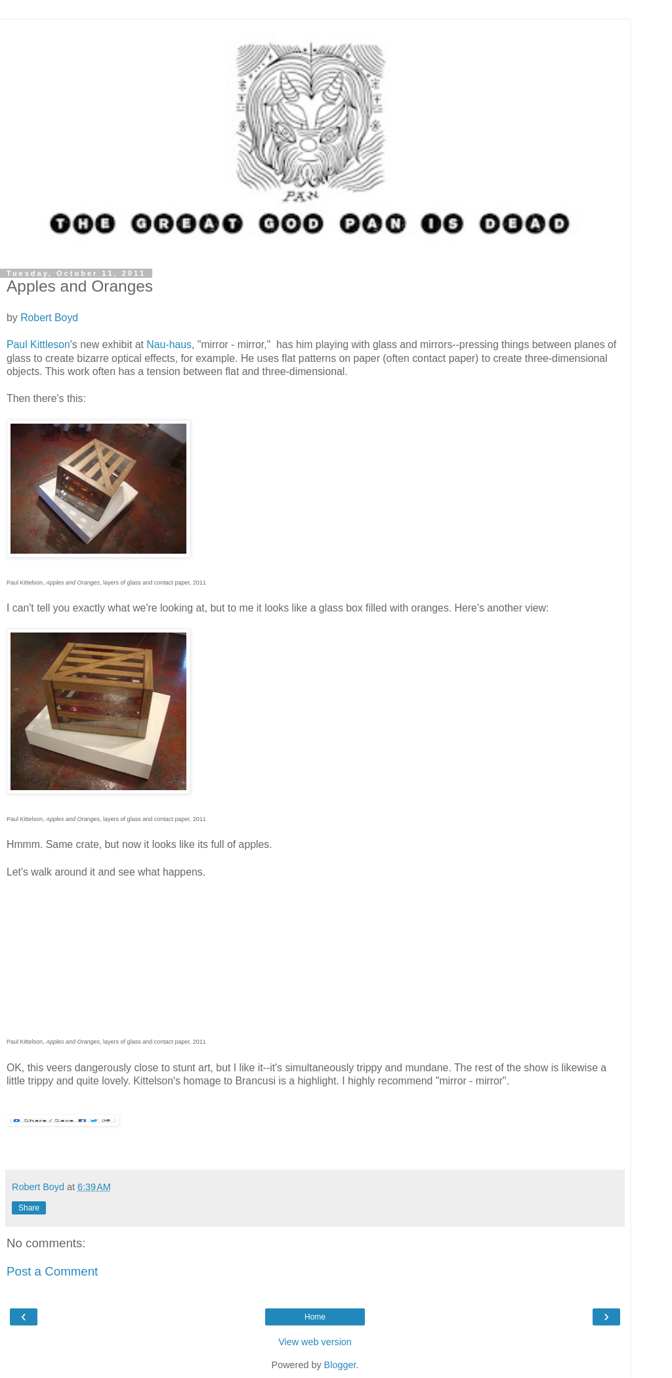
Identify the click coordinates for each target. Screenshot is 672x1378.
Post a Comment (52, 1271)
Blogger (340, 1365)
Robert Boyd (49, 317)
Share (28, 1207)
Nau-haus (169, 344)
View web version (315, 1342)
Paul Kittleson (38, 344)
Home (315, 1317)
